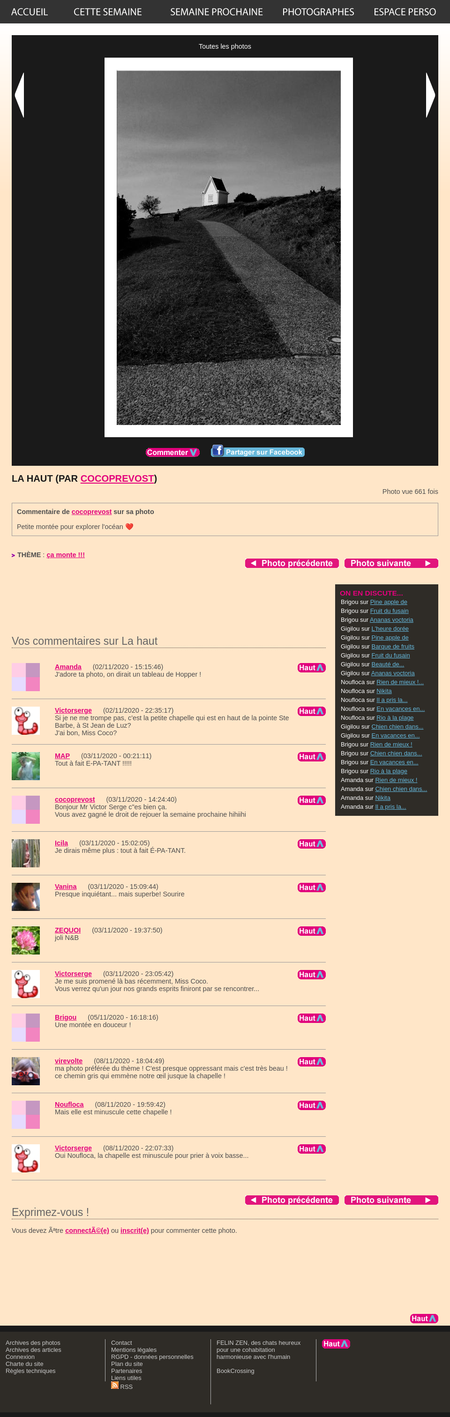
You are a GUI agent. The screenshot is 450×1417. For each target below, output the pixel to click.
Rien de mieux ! (391, 744)
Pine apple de (388, 601)
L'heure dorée (390, 628)
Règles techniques (31, 1370)
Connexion (20, 1356)
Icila (61, 843)
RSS (122, 1386)
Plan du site (127, 1363)
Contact (121, 1342)
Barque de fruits (393, 646)
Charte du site (25, 1363)
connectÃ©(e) (87, 1230)
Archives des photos (33, 1342)
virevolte (68, 1061)
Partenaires (126, 1370)
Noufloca (69, 1104)
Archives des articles (33, 1349)
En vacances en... (400, 708)
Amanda (68, 667)
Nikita (383, 690)
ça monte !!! (65, 555)
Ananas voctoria (391, 619)
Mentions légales (134, 1349)
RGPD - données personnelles (152, 1356)
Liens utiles (126, 1377)
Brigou (65, 1017)
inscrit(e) (134, 1230)
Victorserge (73, 710)
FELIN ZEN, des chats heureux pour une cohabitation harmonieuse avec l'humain (258, 1349)
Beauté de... (388, 664)
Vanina (65, 886)
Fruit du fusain (389, 610)
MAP (62, 756)
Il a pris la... (391, 699)
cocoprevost (117, 478)
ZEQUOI (68, 930)
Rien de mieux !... (400, 682)
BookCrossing (236, 1370)
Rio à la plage (394, 717)
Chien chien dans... (398, 726)
